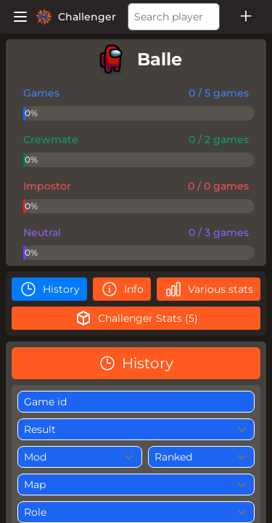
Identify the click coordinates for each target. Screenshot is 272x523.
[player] (136, 59)
